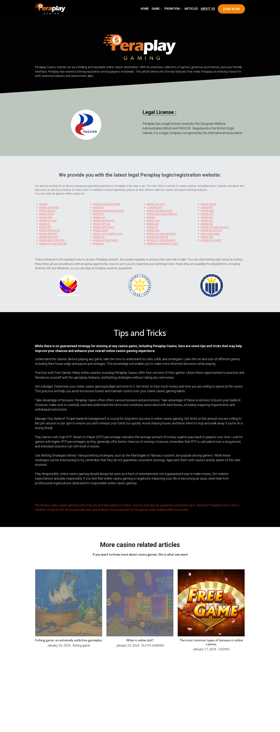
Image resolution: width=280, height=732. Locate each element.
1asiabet (47, 498)
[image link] (50, 8)
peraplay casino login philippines (162, 214)
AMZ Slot (102, 495)
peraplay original (208, 204)
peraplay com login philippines (161, 240)
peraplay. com (153, 220)
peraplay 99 (98, 214)
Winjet (169, 495)
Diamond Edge (113, 496)
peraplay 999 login (101, 224)
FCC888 (203, 496)
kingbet (221, 495)
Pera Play (107, 495)
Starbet (184, 495)
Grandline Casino (114, 498)
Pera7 (110, 495)
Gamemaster (96, 498)
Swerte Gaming (80, 495)
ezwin (99, 496)
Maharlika (64, 496)
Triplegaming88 (234, 496)
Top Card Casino (129, 495)
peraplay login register (211, 240)
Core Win (157, 496)
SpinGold (69, 496)
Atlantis (234, 495)
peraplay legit (207, 224)
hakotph (77, 496)
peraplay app (207, 217)
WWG (54, 496)
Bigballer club (126, 496)
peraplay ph (44, 224)
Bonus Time (194, 495)
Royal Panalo (94, 495)
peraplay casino (46, 214)
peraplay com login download (53, 243)
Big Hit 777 (143, 495)
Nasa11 (148, 495)
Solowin (63, 498)
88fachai (213, 495)
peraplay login (45, 217)
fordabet (225, 495)
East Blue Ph (208, 496)
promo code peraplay (210, 233)
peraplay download (48, 233)
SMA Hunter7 (87, 495)
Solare (154, 495)
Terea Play (240, 496)
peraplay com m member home (107, 233)
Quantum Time (84, 498)
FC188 (98, 495)
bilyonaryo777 (44, 496)
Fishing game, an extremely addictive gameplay (68, 640)
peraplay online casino (49, 230)
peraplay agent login (48, 237)
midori (167, 496)
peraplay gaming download (52, 240)
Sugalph (59, 498)
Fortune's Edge (41, 495)
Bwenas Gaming (137, 495)
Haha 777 (119, 495)
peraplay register (100, 230)
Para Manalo (54, 495)
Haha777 (114, 495)
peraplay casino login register (106, 204)
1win (210, 495)
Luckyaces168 (227, 496)
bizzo (108, 496)
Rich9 (192, 496)
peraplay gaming (47, 210)
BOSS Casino (119, 496)
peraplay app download (104, 220)
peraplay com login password (214, 227)
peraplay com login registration (161, 233)
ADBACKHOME (73, 495)
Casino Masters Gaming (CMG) (131, 498)
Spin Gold (203, 495)
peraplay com (99, 217)
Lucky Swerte (174, 495)
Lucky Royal (188, 496)
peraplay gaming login (103, 227)
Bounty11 (90, 498)
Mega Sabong (102, 498)
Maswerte (177, 496)
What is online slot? (140, 640)
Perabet (221, 496)
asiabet (173, 496)
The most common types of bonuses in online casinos (211, 642)
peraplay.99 (98, 207)
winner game (95, 496)
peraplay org (99, 237)
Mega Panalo (66, 495)
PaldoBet (55, 498)
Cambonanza (59, 496)
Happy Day (188, 495)
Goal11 (66, 498)
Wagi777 (120, 498)
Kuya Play (123, 495)
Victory (166, 495)
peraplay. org (206, 220)
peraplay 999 (45, 227)
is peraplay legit (154, 207)
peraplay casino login (49, 207)
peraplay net (152, 227)
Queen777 (230, 495)
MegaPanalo (60, 495)
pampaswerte (83, 496)
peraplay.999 (207, 207)
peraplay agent (207, 210)
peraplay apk (153, 224)
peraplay (43, 204)
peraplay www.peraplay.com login (108, 210)
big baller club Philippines (141, 496)
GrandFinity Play (132, 496)
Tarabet (75, 498)
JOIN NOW (231, 9)
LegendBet (104, 496)
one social (217, 495)
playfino (153, 496)
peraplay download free (157, 237)
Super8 (206, 495)
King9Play (108, 498)
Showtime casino (160, 495)
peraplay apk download (211, 230)
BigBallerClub (48, 495)
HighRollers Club (197, 496)
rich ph (170, 496)
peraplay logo (207, 214)
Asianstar (71, 498)
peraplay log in (153, 230)
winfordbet (50, 496)
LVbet (151, 495)
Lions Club (182, 496)
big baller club (89, 496)
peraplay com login (48, 220)
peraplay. (151, 217)
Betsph (36, 495)
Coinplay (79, 498)
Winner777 (179, 495)
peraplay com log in (156, 204)
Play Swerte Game (215, 496)
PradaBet (73, 496)
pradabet (43, 498)
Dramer (198, 495)
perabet (50, 498)
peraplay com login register (105, 240)
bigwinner (238, 495)
